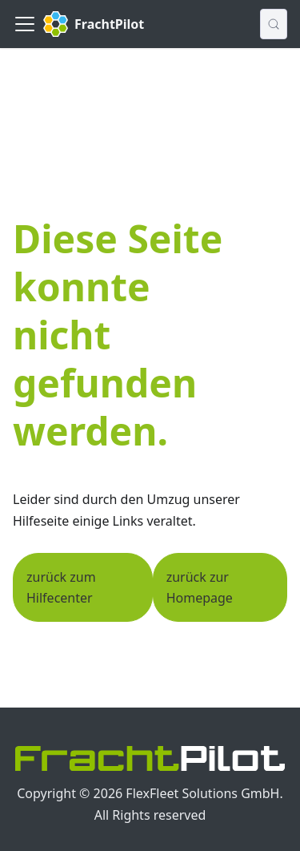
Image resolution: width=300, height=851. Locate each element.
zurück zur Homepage (199, 587)
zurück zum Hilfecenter (61, 587)
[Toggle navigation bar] (25, 24)
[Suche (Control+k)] (273, 24)
